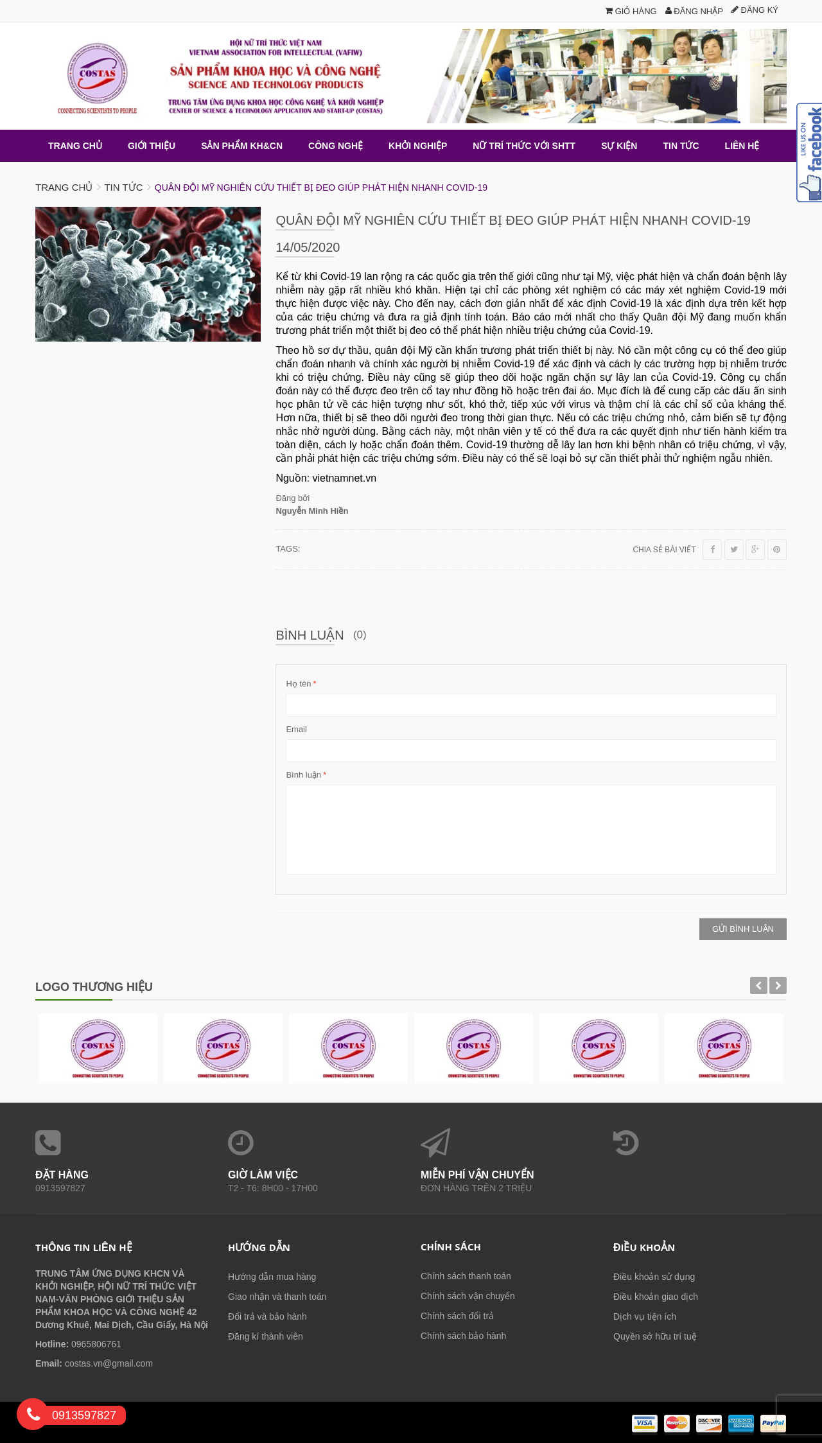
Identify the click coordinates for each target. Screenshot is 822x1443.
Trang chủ (63, 186)
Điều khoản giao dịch (655, 1296)
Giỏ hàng (631, 11)
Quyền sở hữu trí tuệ (655, 1336)
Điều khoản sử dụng (654, 1276)
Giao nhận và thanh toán (277, 1296)
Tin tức (123, 186)
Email (296, 728)
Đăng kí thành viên (265, 1336)
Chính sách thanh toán (466, 1275)
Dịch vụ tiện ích (644, 1316)
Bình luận (303, 774)
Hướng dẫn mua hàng (272, 1276)
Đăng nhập (694, 11)
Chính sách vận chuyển (468, 1295)
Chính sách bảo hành (463, 1335)
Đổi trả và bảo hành (267, 1316)
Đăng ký (754, 10)
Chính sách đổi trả (457, 1315)
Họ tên (298, 683)
